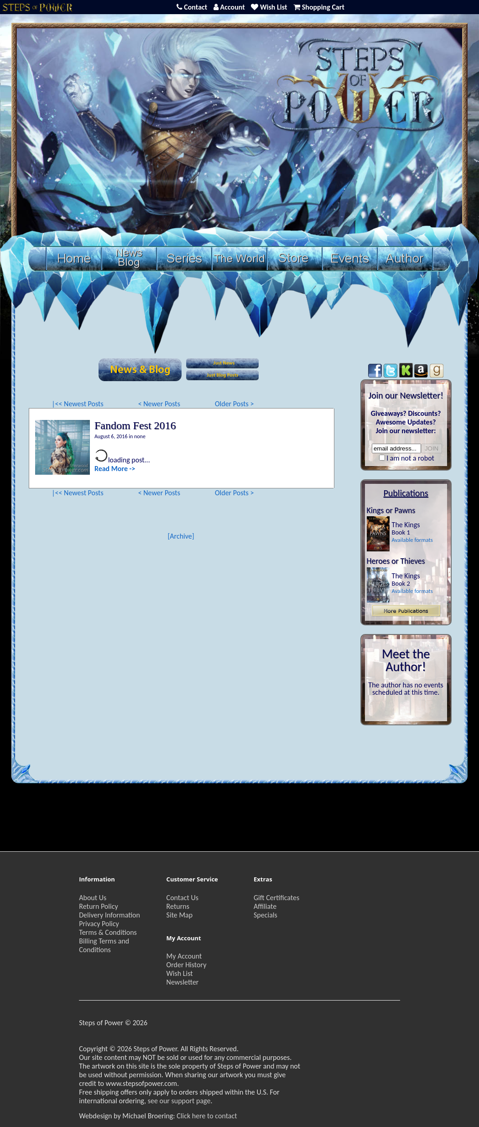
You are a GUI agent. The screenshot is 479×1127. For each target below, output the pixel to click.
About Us (92, 897)
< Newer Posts (159, 403)
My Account (184, 956)
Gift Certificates (276, 897)
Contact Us (182, 897)
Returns (178, 906)
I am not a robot (410, 458)
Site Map (180, 915)
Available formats (412, 539)
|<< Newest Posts (78, 403)
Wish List (180, 973)
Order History (187, 964)
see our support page (179, 1100)
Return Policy (98, 906)
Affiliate (265, 906)
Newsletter (183, 982)
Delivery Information (109, 915)
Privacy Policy (99, 923)
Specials (265, 915)
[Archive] (180, 536)
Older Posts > (234, 403)
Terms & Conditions (108, 932)
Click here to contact (207, 1115)
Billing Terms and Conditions (104, 945)
